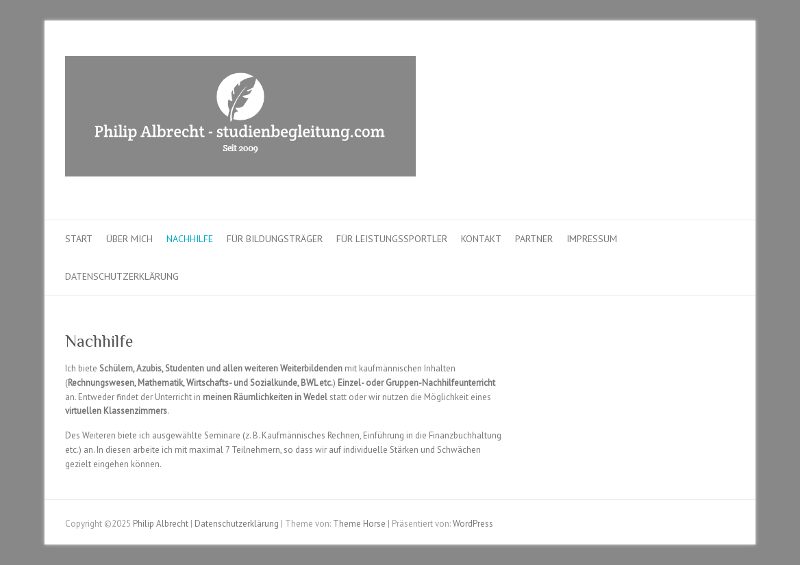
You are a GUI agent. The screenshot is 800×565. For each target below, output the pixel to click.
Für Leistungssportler (391, 239)
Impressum (591, 239)
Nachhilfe (189, 239)
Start (78, 239)
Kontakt (481, 239)
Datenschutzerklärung (122, 276)
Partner (534, 239)
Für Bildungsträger (275, 239)
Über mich (129, 239)
